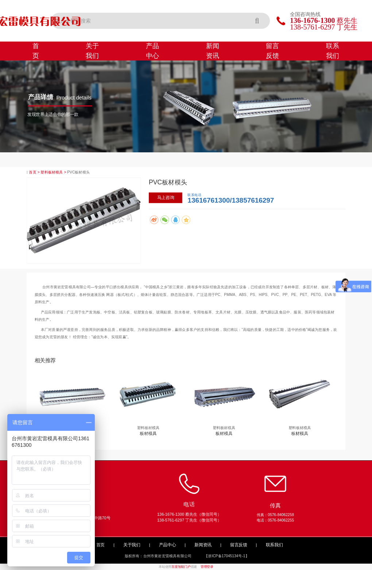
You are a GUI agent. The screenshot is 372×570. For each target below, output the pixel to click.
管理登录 (207, 567)
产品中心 (152, 50)
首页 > (34, 172)
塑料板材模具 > (53, 172)
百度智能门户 (180, 567)
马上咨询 (165, 197)
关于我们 (92, 50)
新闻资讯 (212, 50)
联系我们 (332, 50)
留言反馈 (272, 50)
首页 (35, 50)
